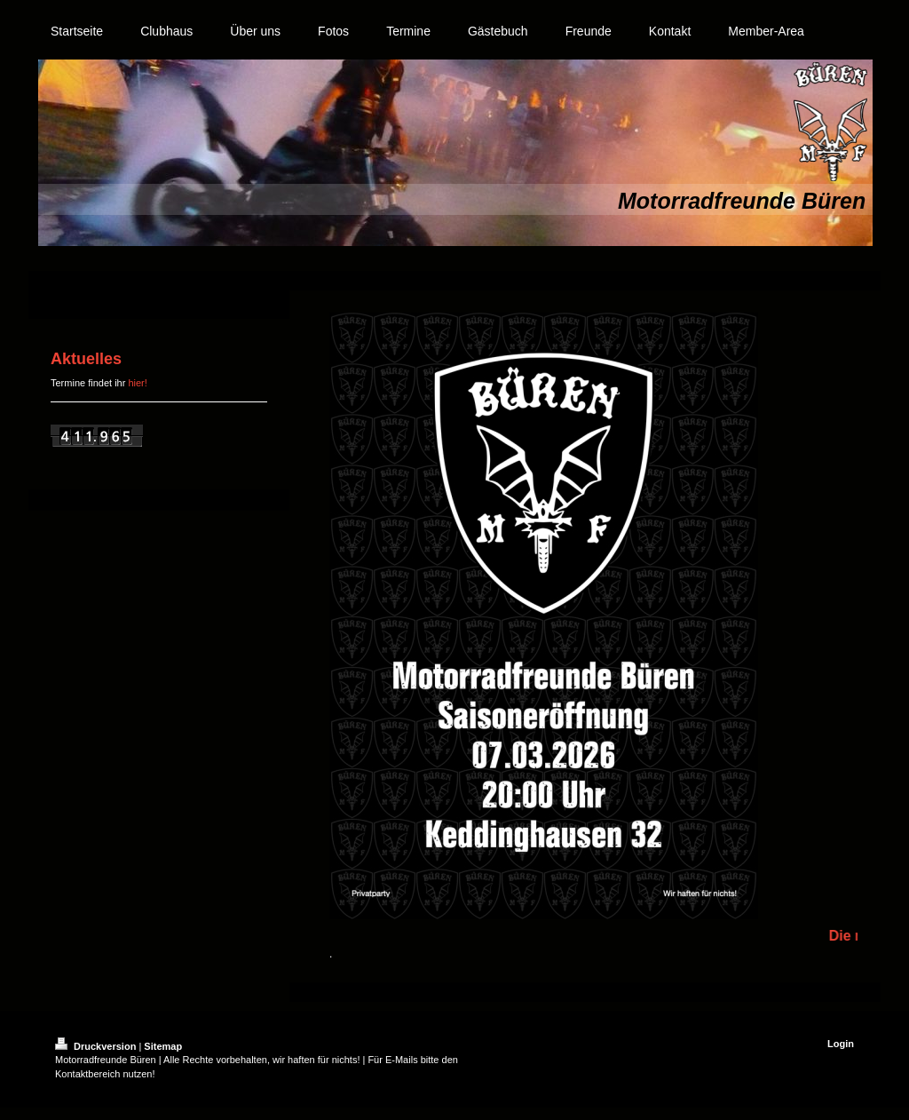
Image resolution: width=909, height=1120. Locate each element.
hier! (137, 382)
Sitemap (163, 1046)
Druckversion (96, 1046)
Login (840, 1043)
